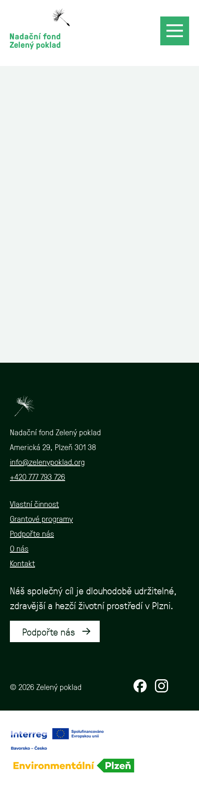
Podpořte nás (32, 533)
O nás (19, 548)
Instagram (161, 685)
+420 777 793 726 (37, 476)
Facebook (140, 685)
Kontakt (22, 563)
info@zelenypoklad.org (47, 461)
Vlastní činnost (34, 503)
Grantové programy (41, 518)
